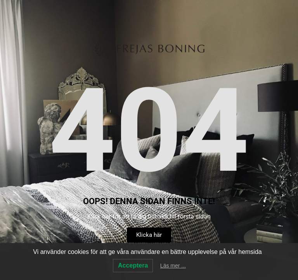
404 (149, 131)
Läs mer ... (173, 265)
